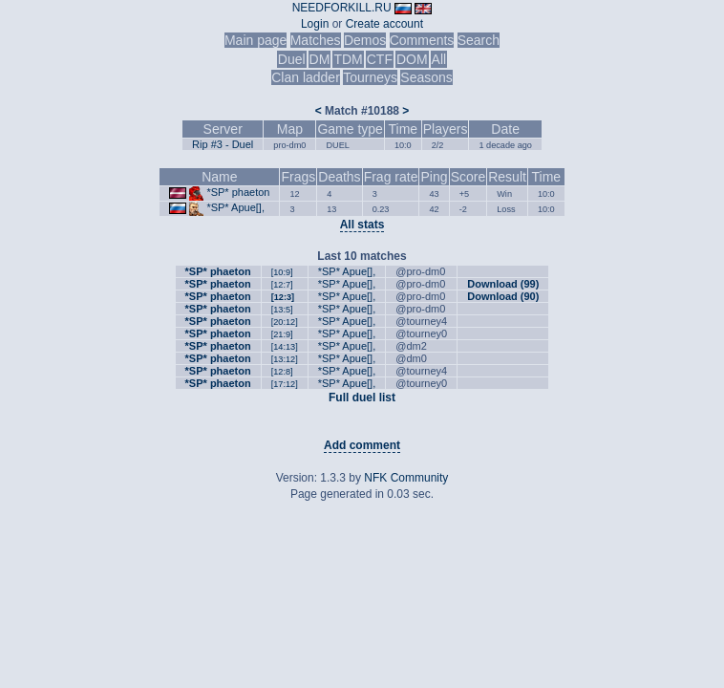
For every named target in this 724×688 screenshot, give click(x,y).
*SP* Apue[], (235, 207)
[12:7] (282, 285)
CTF (380, 59)
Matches (315, 40)
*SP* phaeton (237, 192)
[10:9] (282, 272)
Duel (292, 59)
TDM (347, 59)
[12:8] (282, 371)
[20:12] (284, 322)
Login (315, 24)
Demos (365, 40)
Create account (384, 24)
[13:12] (284, 359)
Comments (422, 40)
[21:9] (282, 334)
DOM (412, 59)
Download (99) (503, 284)
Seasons (426, 77)
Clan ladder (305, 77)
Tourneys (370, 77)
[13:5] (282, 309)
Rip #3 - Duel (222, 144)
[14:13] (284, 347)
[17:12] (284, 384)
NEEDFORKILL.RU (342, 7)
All (439, 59)
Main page (255, 40)
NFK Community (406, 477)
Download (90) (503, 296)
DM (319, 59)
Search (479, 40)
